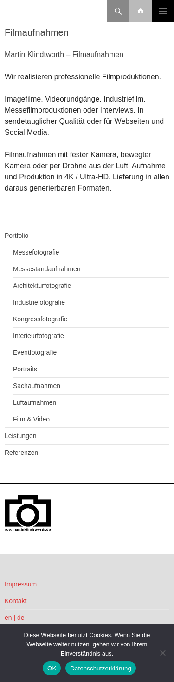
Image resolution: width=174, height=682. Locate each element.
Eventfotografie (35, 352)
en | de (15, 617)
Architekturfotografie (42, 285)
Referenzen (21, 452)
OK (51, 668)
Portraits (25, 369)
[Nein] (162, 652)
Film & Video (31, 419)
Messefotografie (36, 252)
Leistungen (21, 436)
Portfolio (16, 235)
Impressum (21, 584)
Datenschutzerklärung (100, 668)
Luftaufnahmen (34, 402)
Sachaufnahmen (36, 385)
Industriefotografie (39, 302)
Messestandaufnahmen (47, 269)
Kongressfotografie (40, 319)
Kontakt (15, 601)
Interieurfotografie (38, 335)
